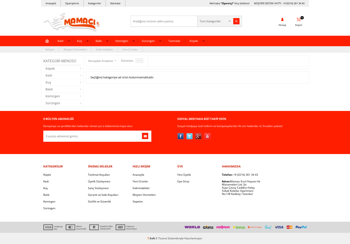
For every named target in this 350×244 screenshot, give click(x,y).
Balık (99, 41)
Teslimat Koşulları (99, 175)
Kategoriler (94, 3)
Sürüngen (148, 41)
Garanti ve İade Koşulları (103, 195)
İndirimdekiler (104, 49)
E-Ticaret (161, 238)
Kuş (79, 41)
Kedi (60, 41)
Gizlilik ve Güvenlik (99, 201)
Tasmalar (174, 41)
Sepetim (138, 201)
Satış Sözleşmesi (98, 188)
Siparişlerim (72, 3)
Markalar (115, 3)
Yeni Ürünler (130, 49)
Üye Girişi (183, 181)
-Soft (151, 238)
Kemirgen (121, 41)
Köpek (194, 41)
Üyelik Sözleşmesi (99, 181)
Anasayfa (51, 3)
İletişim (50, 49)
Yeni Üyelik (184, 175)
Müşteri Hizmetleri (75, 49)
